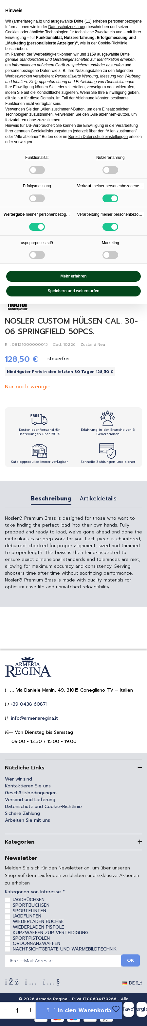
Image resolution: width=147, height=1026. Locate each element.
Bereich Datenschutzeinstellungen (98, 136)
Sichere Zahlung (22, 813)
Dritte (125, 54)
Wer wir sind (18, 779)
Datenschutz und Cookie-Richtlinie (43, 806)
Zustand (88, 344)
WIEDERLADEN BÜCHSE (38, 921)
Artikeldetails (98, 499)
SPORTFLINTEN (29, 910)
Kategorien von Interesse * (35, 892)
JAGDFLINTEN (27, 916)
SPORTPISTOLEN (31, 938)
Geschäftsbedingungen (31, 792)
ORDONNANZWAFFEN (36, 943)
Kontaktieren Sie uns (28, 785)
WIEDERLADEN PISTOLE (38, 927)
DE (132, 983)
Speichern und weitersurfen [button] (73, 291)
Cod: (57, 344)
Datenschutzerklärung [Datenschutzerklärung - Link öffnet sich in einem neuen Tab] (67, 27)
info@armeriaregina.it (33, 718)
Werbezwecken (18, 76)
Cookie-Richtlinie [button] (112, 43)
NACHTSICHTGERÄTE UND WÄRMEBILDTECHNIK (65, 949)
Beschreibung (51, 499)
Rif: (7, 344)
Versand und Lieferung (30, 799)
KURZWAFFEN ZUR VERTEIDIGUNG (50, 932)
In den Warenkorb (79, 1010)
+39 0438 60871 (28, 704)
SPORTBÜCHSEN (31, 905)
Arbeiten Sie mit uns (27, 820)
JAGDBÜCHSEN (29, 899)
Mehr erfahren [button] (73, 276)
